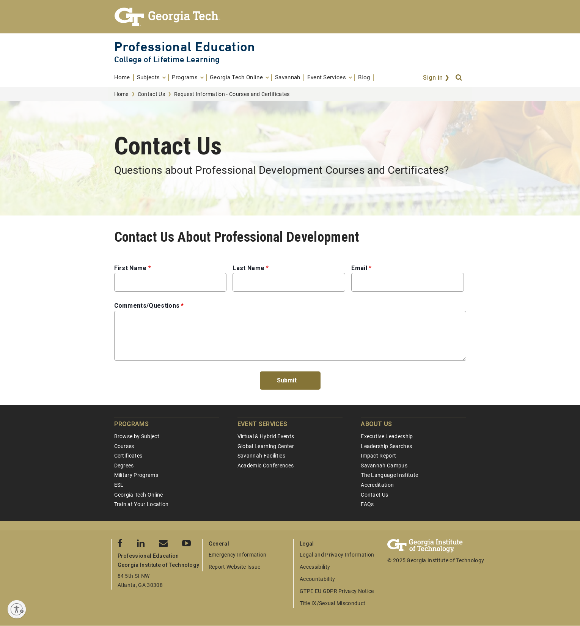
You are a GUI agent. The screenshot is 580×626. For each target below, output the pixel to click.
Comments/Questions (147, 305)
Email (359, 268)
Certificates (128, 456)
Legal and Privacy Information (337, 555)
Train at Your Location (141, 504)
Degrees (124, 465)
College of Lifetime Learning (167, 59)
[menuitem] (124, 77)
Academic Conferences (265, 465)
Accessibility (315, 567)
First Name (130, 268)
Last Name (248, 268)
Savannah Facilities (261, 456)
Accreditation (377, 485)
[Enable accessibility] (17, 609)
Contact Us (151, 94)
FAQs (367, 504)
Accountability (317, 579)
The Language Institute (389, 475)
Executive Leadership (387, 436)
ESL (119, 485)
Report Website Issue (234, 567)
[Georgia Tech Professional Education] (290, 16)
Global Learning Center (265, 446)
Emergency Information (238, 555)
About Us (376, 424)
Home (121, 94)
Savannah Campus (384, 465)
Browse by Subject (136, 436)
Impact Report (378, 456)
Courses (124, 446)
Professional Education (184, 46)
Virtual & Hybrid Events (265, 436)
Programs (131, 424)
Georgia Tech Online (138, 495)
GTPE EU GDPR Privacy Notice (337, 591)
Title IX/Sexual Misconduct (332, 603)
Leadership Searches (386, 446)
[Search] (459, 78)
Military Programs (136, 475)
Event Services (262, 424)
